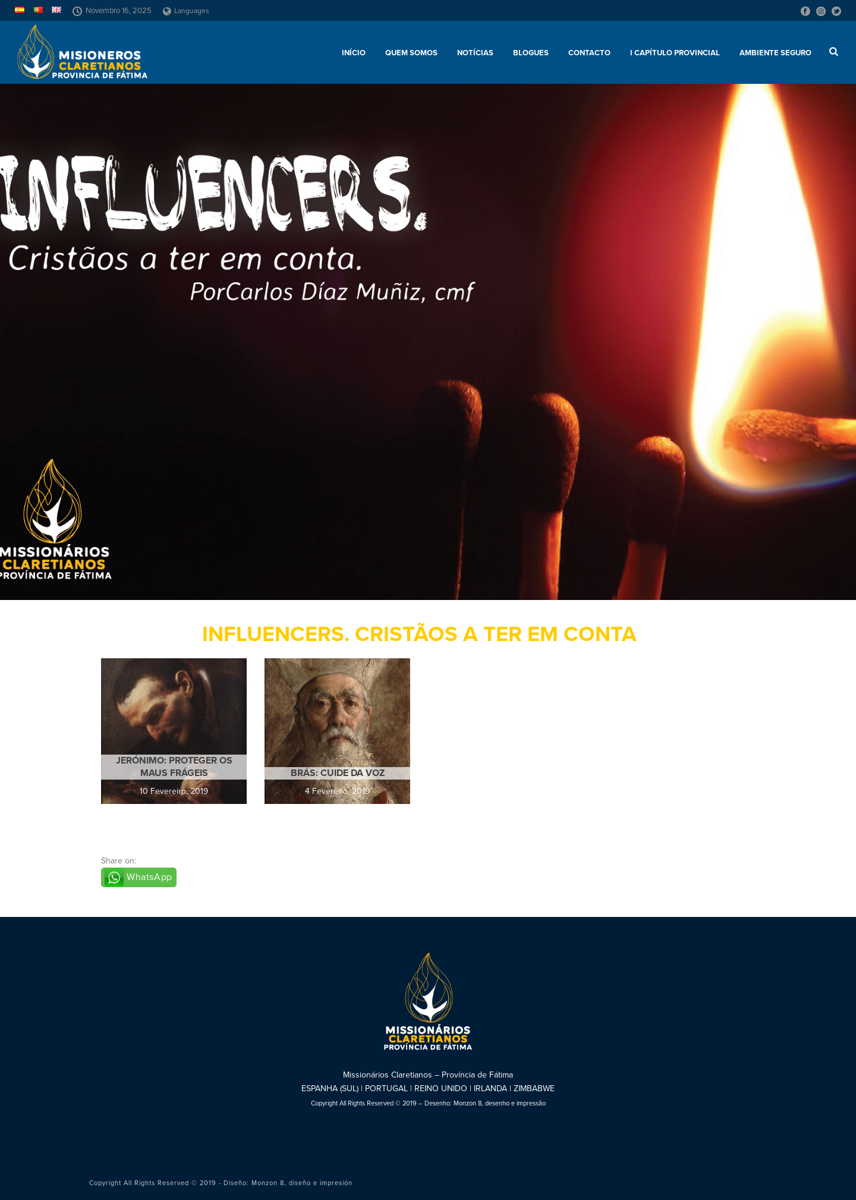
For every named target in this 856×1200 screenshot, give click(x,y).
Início (354, 53)
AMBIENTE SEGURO (775, 53)
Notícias (475, 53)
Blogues (531, 53)
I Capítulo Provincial (675, 53)
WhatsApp (149, 877)
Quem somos (411, 53)
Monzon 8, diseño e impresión (302, 1183)
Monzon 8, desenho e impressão (500, 1103)
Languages (186, 11)
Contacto (589, 53)
